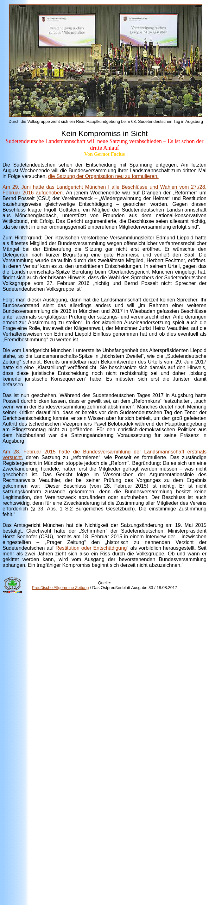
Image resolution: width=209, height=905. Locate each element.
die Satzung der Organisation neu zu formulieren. (103, 176)
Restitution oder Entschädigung (91, 548)
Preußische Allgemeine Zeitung (60, 587)
